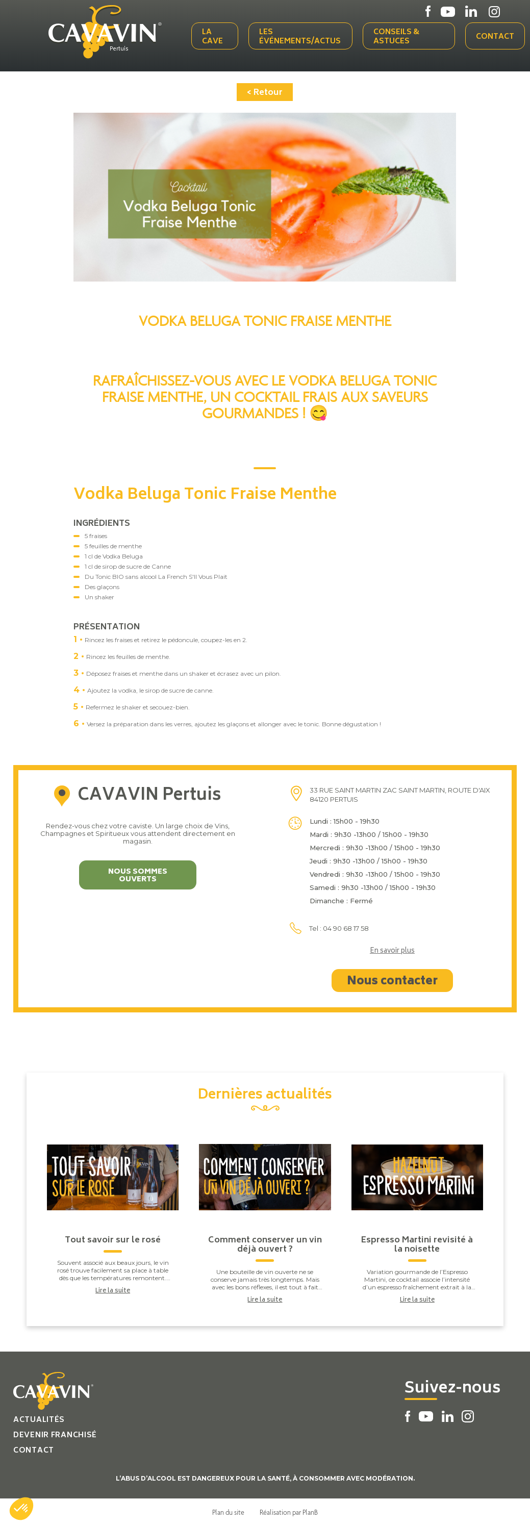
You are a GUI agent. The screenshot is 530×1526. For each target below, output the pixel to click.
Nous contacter (392, 981)
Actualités (39, 1420)
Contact (495, 37)
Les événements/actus (300, 37)
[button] (21, 1508)
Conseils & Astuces (396, 37)
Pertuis (119, 49)
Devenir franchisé (55, 1435)
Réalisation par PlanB (289, 1512)
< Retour (265, 93)
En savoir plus (392, 951)
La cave (212, 37)
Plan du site (228, 1512)
